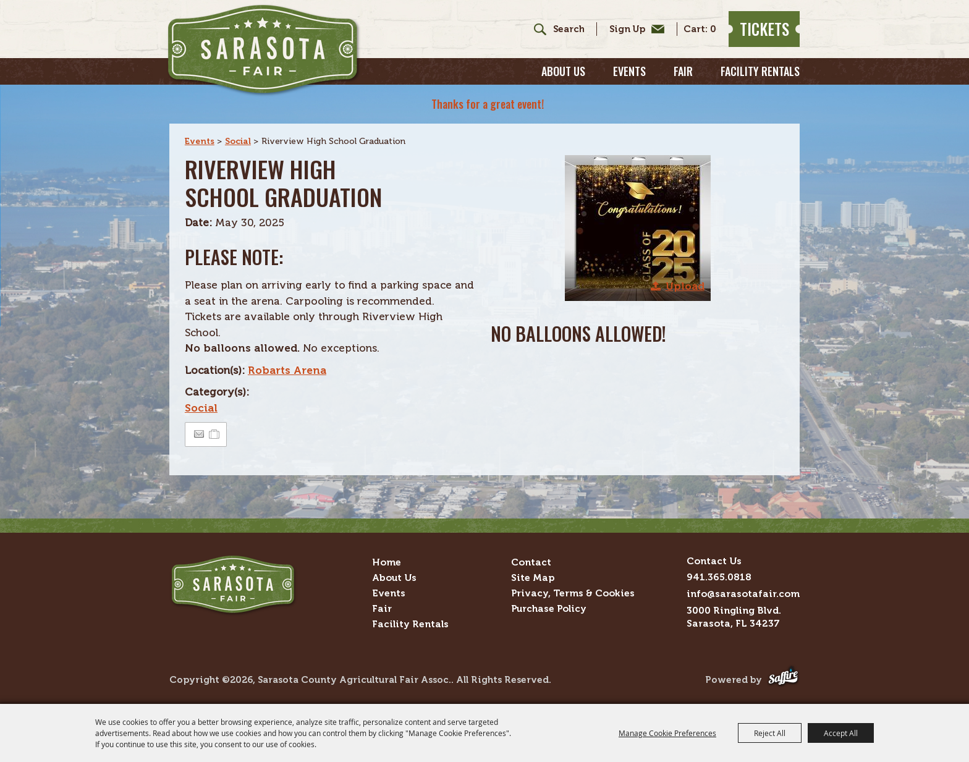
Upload (685, 286)
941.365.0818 (719, 577)
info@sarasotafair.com (743, 593)
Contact (531, 562)
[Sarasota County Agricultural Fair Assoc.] (264, 50)
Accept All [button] (841, 733)
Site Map (532, 577)
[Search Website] (568, 29)
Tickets (764, 28)
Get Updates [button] (633, 29)
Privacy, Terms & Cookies (573, 593)
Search (535, 29)
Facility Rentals (760, 71)
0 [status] (713, 29)
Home (386, 562)
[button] (638, 228)
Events (629, 71)
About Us (563, 71)
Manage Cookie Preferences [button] (667, 733)
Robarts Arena (287, 370)
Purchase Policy (548, 608)
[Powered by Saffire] (783, 680)
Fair (683, 71)
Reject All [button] (769, 733)
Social (238, 141)
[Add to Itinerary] (214, 434)
